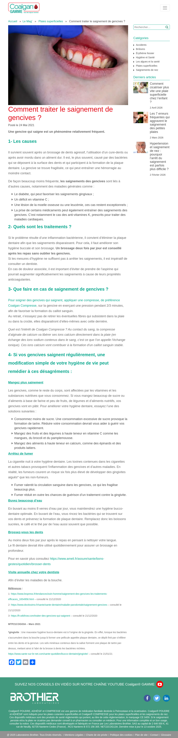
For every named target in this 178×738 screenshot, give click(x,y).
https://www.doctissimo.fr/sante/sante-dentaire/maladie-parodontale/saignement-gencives (59, 604)
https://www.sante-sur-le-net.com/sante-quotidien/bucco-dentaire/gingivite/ (48, 652)
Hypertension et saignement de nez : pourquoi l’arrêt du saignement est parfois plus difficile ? (159, 156)
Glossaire (166, 734)
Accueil (12, 21)
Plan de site (141, 734)
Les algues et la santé (148, 61)
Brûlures (140, 49)
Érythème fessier (145, 53)
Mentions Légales (74, 734)
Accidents (141, 44)
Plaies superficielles (51, 21)
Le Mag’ (27, 21)
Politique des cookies (121, 734)
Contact (154, 734)
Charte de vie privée (96, 734)
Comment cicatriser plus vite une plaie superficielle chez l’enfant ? (159, 93)
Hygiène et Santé (145, 57)
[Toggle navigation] (165, 7)
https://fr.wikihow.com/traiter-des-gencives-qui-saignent (40, 614)
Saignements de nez (147, 70)
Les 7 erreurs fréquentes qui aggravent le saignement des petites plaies (160, 123)
